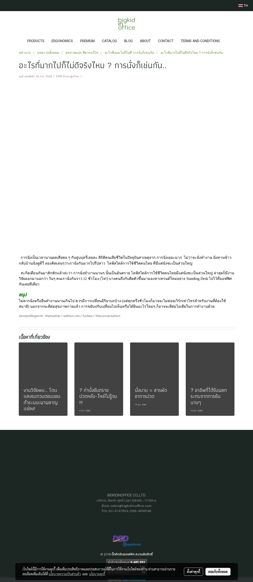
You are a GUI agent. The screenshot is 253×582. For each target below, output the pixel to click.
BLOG (128, 41)
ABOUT (145, 41)
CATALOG (109, 41)
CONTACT (165, 41)
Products (35, 41)
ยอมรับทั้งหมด (218, 571)
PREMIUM (87, 41)
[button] (228, 41)
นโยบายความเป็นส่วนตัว (65, 574)
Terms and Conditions (200, 41)
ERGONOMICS (62, 41)
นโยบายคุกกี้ (97, 574)
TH (243, 5)
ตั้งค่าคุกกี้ (193, 571)
